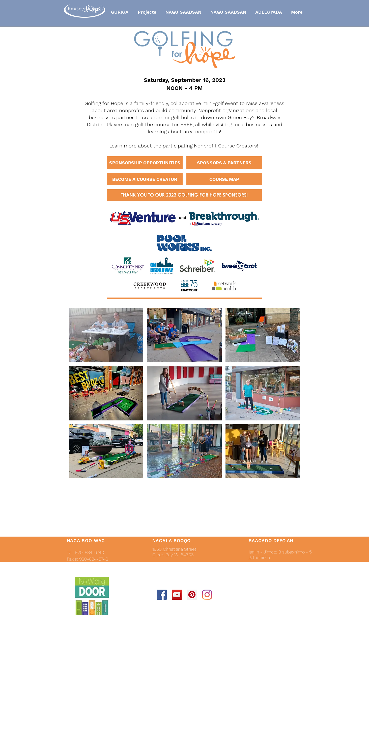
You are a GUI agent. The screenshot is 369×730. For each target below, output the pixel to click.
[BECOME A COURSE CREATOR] (145, 179)
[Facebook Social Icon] (162, 595)
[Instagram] (207, 595)
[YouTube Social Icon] (177, 595)
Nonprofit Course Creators (225, 146)
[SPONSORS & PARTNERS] (224, 162)
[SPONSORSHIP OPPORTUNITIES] (145, 162)
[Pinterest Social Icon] (192, 595)
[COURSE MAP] (224, 179)
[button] (106, 335)
